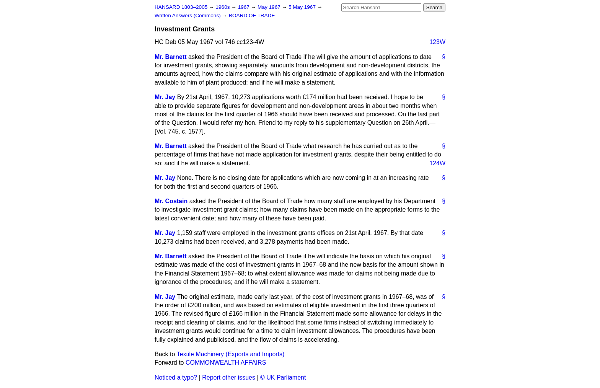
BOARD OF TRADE (252, 15)
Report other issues (228, 377)
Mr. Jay (165, 97)
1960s (223, 7)
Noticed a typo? (176, 377)
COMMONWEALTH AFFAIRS (226, 362)
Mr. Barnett (171, 57)
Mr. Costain (171, 201)
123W (437, 42)
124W (437, 163)
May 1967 (270, 7)
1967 (244, 7)
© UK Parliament (283, 377)
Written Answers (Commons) (188, 15)
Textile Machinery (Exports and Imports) (231, 354)
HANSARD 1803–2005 (181, 7)
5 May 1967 (303, 7)
